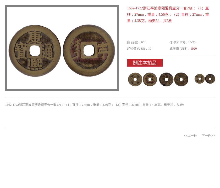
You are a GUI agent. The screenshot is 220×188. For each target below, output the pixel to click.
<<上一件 (190, 135)
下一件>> (208, 135)
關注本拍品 (145, 62)
